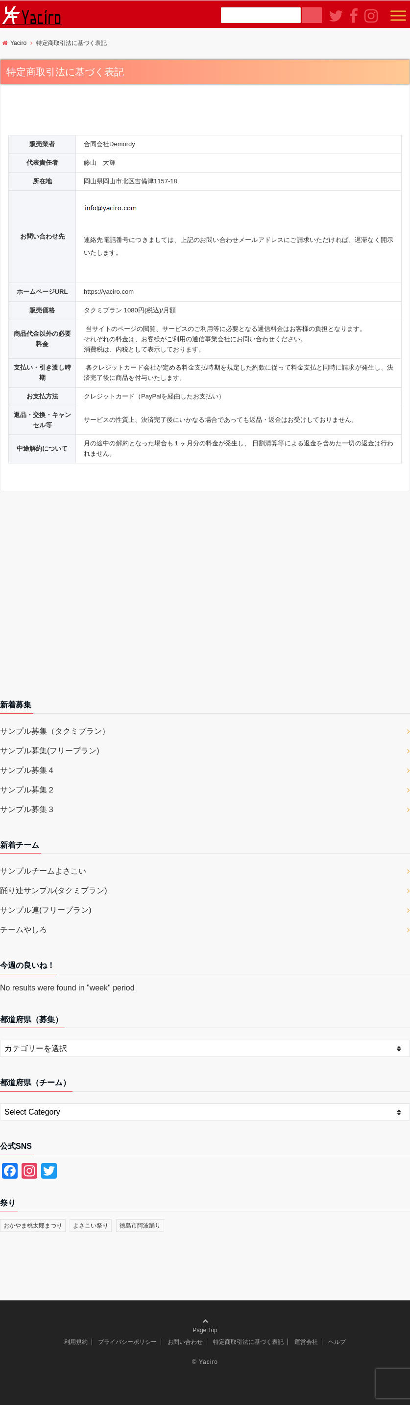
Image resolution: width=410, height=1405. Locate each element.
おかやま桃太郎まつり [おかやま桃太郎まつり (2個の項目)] (32, 1225)
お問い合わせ (185, 1342)
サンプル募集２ (27, 790)
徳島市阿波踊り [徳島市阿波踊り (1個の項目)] (140, 1225)
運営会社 (306, 1342)
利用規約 (76, 1342)
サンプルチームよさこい (43, 871)
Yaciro (208, 1362)
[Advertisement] (205, 598)
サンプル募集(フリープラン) (49, 750)
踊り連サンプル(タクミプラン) (53, 890)
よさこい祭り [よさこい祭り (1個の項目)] (90, 1225)
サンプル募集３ (27, 809)
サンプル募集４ (27, 770)
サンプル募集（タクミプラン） (55, 731)
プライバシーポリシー (127, 1342)
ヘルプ (337, 1342)
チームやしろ (23, 929)
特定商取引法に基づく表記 (248, 1342)
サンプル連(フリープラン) (46, 910)
